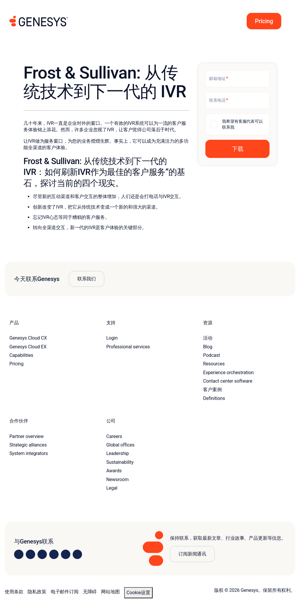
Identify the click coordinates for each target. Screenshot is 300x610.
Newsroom (117, 479)
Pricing (16, 364)
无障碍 (90, 591)
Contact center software (227, 381)
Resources (214, 364)
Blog (207, 347)
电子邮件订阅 (65, 591)
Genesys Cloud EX (28, 347)
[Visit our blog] (77, 554)
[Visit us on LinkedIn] (18, 554)
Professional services (128, 347)
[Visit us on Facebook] (54, 554)
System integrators (28, 453)
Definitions (214, 398)
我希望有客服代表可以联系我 (242, 124)
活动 (207, 338)
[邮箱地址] (237, 78)
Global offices (120, 445)
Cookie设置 (138, 592)
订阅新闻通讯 (192, 554)
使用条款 (14, 591)
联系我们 (86, 279)
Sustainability (120, 462)
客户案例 (212, 389)
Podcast (211, 355)
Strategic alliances (28, 445)
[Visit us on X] (42, 554)
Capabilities (21, 355)
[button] (262, 21)
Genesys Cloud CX (28, 338)
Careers (114, 436)
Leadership (117, 453)
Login (112, 338)
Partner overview (26, 436)
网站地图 (110, 591)
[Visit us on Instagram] (30, 554)
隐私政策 (37, 591)
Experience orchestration (228, 372)
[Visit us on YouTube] (65, 554)
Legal (111, 488)
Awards (114, 470)
